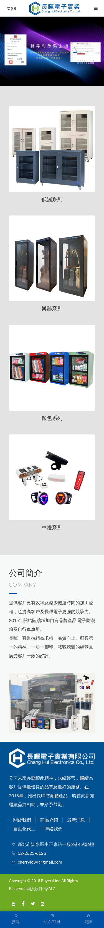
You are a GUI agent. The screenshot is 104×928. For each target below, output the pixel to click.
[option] (52, 51)
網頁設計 (35, 889)
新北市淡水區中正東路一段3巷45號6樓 (56, 844)
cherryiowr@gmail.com (40, 861)
